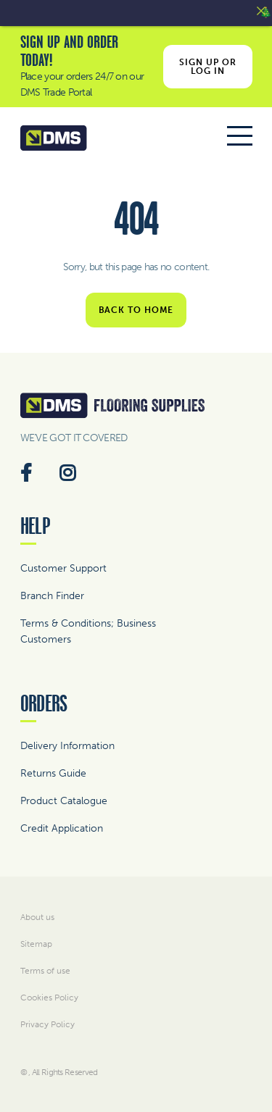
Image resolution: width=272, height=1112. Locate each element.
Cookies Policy (49, 997)
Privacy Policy (47, 1024)
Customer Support (63, 568)
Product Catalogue (63, 801)
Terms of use (45, 971)
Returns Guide (53, 773)
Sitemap (36, 944)
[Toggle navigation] (239, 138)
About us (37, 917)
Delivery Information (67, 746)
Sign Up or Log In (207, 66)
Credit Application (61, 828)
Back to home (136, 310)
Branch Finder (52, 596)
